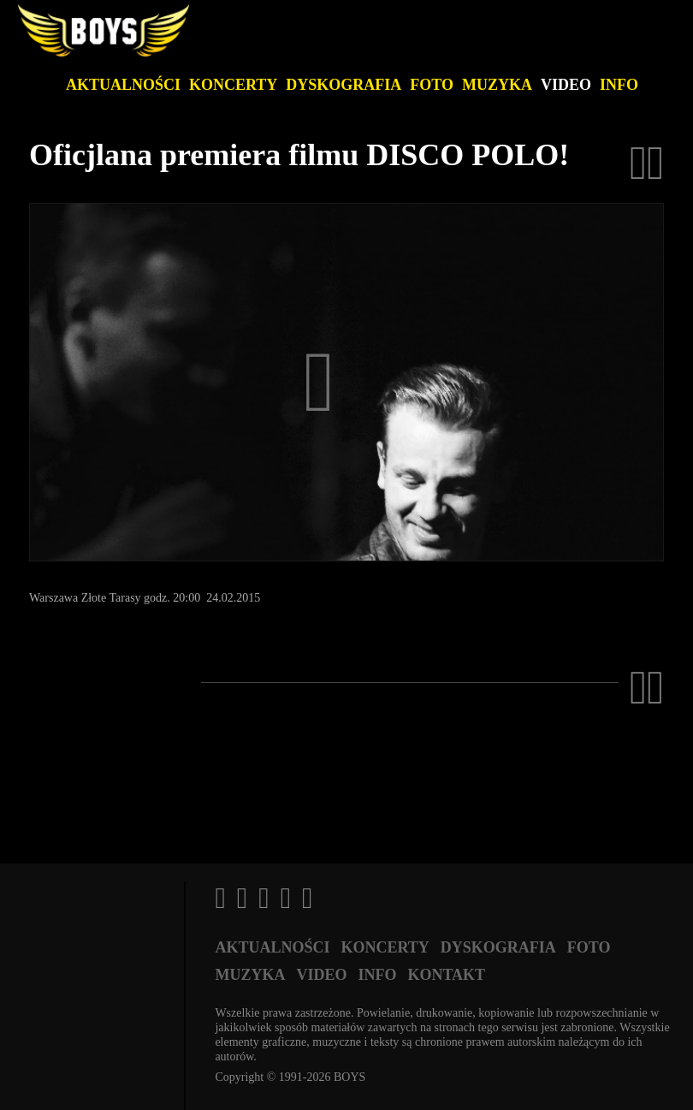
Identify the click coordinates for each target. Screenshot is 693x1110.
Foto (431, 84)
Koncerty (233, 84)
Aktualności (123, 84)
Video (566, 84)
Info (619, 84)
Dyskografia (343, 84)
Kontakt (446, 974)
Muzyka (497, 84)
